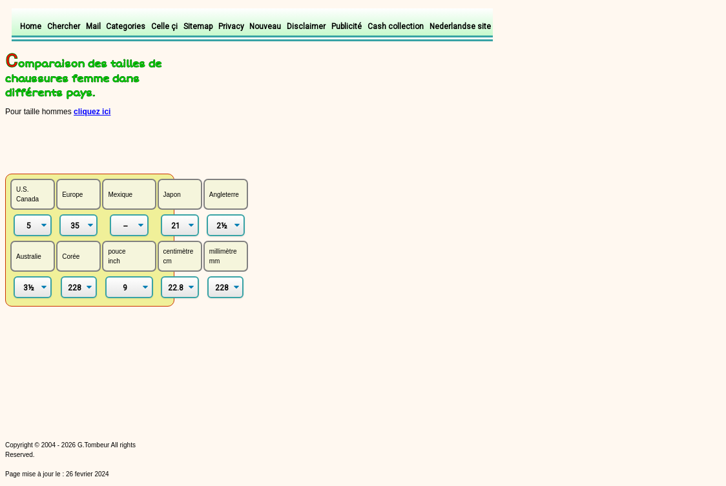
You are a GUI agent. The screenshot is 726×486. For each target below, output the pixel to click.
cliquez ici (92, 111)
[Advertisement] (158, 144)
